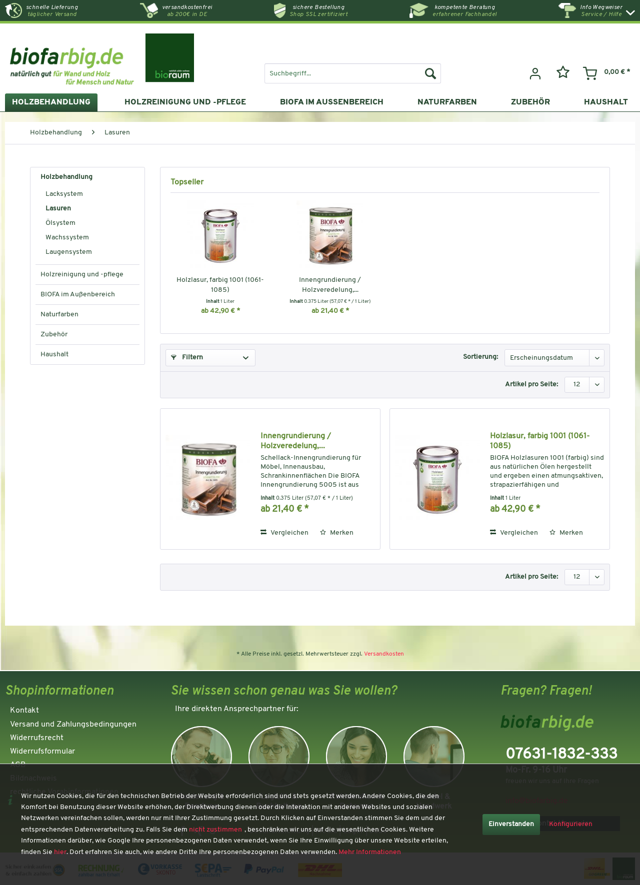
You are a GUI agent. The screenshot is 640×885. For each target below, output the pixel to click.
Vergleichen (284, 533)
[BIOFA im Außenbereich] (331, 102)
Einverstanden (511, 824)
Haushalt (54, 354)
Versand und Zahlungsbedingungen (73, 725)
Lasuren (58, 208)
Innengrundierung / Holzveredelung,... (330, 285)
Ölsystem (61, 223)
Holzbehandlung (66, 177)
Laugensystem (69, 252)
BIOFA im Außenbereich (77, 294)
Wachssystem (67, 237)
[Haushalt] (606, 102)
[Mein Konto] (535, 73)
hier (60, 852)
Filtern (187, 357)
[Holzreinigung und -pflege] (185, 102)
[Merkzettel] (563, 73)
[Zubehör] (530, 102)
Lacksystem (64, 194)
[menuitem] (607, 11)
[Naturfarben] (447, 102)
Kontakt (24, 711)
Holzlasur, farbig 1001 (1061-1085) (220, 285)
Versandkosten (384, 654)
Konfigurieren (570, 824)
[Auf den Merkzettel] (337, 533)
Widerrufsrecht (37, 738)
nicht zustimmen (215, 830)
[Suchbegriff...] (352, 73)
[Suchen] (430, 73)
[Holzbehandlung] (51, 102)
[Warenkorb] (607, 73)
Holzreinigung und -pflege (82, 274)
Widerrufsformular (42, 752)
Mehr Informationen (369, 852)
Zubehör (54, 334)
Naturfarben (59, 314)
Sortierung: (480, 357)
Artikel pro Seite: (531, 384)
